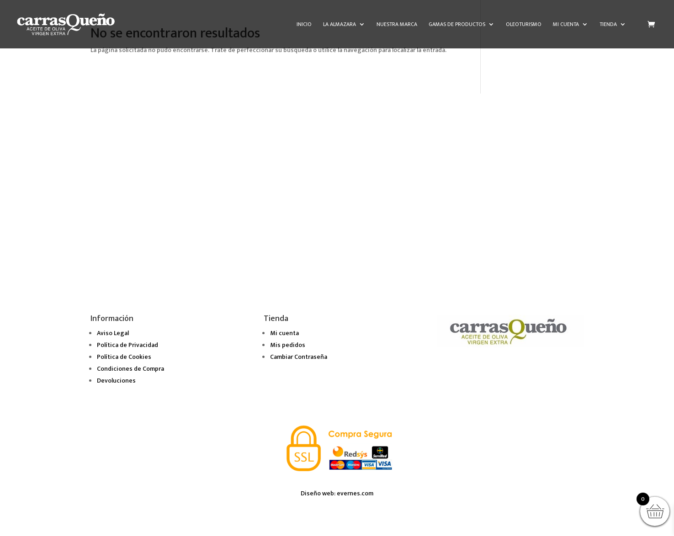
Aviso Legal (113, 333)
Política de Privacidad (127, 345)
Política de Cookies (124, 357)
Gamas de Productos (457, 25)
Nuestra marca (397, 25)
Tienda (608, 25)
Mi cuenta (566, 25)
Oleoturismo (523, 25)
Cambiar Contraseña (298, 357)
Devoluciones (116, 380)
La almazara (339, 25)
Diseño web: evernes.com (337, 493)
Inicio (304, 25)
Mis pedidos (287, 345)
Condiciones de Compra (130, 368)
